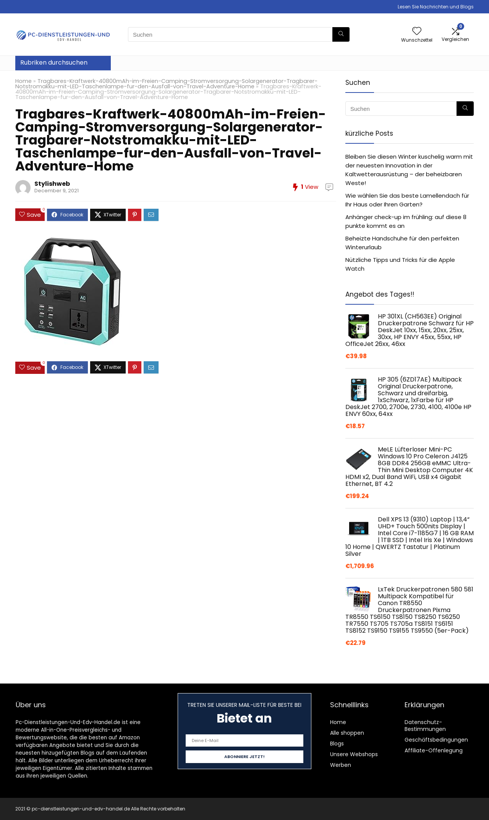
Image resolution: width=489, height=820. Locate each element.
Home (23, 81)
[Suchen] (341, 34)
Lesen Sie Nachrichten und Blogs (436, 6)
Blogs (337, 743)
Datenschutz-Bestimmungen (425, 725)
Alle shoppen (347, 733)
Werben (340, 765)
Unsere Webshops (354, 754)
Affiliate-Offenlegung (434, 750)
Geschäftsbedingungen (436, 740)
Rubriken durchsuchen (53, 62)
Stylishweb (52, 183)
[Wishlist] (416, 31)
